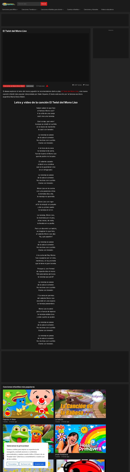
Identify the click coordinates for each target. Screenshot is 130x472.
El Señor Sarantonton (42, 431)
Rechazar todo (26, 464)
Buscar (44, 4)
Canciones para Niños (9, 9)
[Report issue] (47, 86)
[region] (26, 455)
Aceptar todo (39, 464)
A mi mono (101, 431)
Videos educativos (107, 9)
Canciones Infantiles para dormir (51, 9)
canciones (30, 86)
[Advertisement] (64, 20)
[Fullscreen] (40, 86)
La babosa (38, 408)
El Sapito (69, 408)
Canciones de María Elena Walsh (14, 86)
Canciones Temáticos (29, 9)
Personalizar (12, 464)
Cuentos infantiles (73, 9)
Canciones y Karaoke (91, 9)
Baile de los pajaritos (73, 431)
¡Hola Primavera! (103, 408)
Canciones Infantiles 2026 (67, 468)
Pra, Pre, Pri (7, 431)
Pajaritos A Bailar (9, 408)
